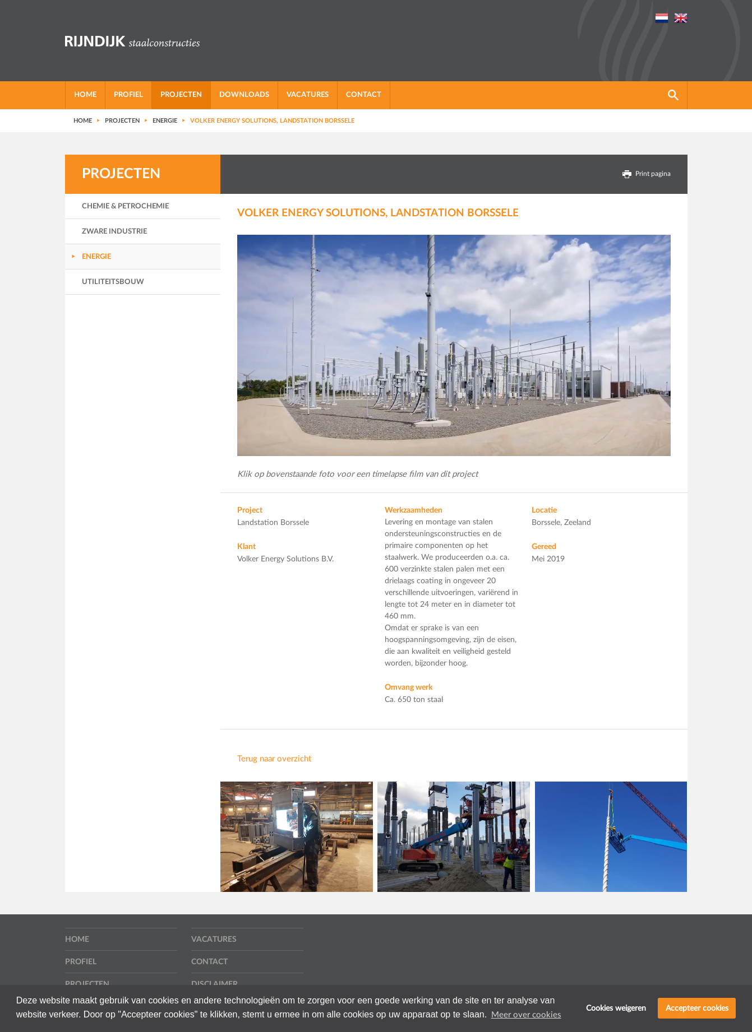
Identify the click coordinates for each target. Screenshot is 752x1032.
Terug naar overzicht (274, 759)
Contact (363, 95)
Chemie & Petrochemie (125, 206)
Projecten (181, 95)
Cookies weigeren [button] (616, 1008)
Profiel (128, 95)
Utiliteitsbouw (113, 282)
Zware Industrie (114, 231)
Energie (96, 257)
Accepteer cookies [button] (697, 1008)
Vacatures (308, 95)
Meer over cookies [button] (526, 1015)
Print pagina (646, 174)
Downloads (244, 95)
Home (85, 95)
